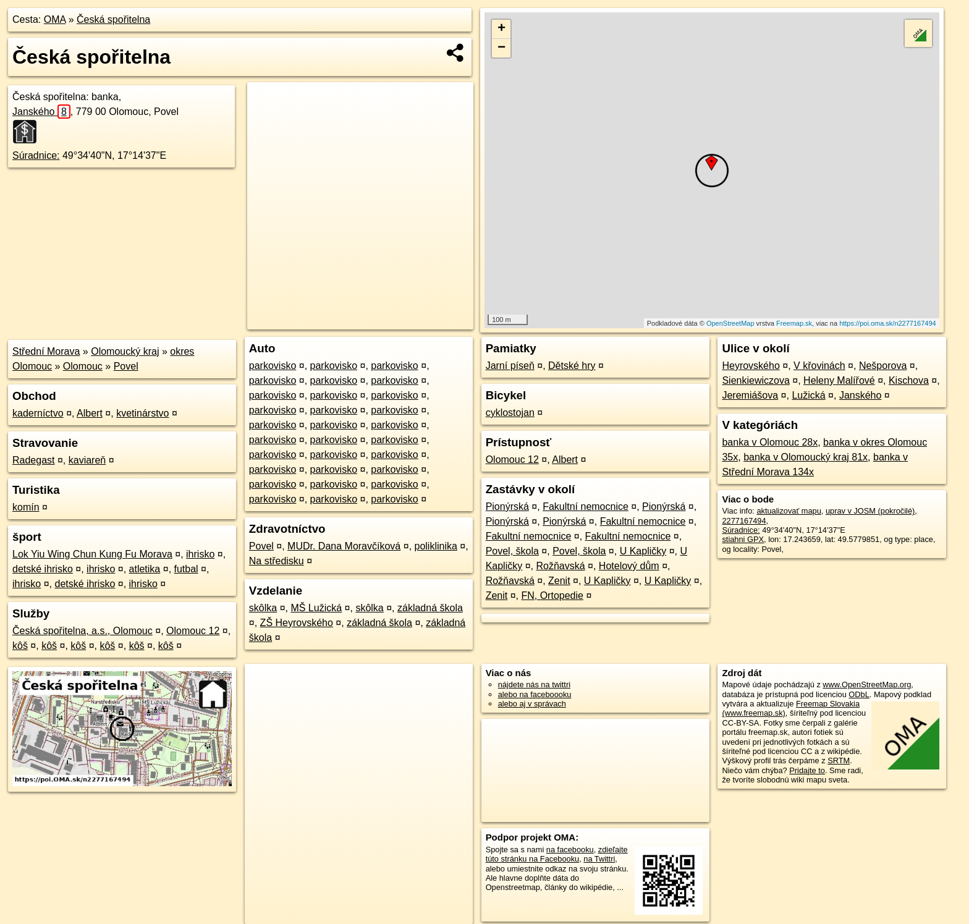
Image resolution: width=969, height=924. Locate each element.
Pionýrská (507, 506)
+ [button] (501, 29)
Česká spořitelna (113, 19)
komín (26, 507)
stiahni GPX (743, 539)
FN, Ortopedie (552, 595)
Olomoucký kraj (125, 351)
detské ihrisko (42, 569)
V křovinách (819, 365)
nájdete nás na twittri (534, 684)
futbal (186, 569)
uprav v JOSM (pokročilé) (870, 510)
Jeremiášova (750, 395)
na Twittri (599, 858)
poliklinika (436, 546)
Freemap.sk (794, 323)
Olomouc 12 (192, 630)
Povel (126, 366)
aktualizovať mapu (788, 510)
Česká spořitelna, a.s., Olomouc (82, 630)
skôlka (263, 608)
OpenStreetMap (730, 323)
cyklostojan (510, 412)
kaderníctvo (38, 413)
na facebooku (570, 849)
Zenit (559, 580)
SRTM (838, 760)
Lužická (808, 395)
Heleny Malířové (839, 380)
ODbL (858, 694)
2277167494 (744, 520)
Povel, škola (512, 551)
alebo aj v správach (532, 703)
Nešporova (883, 365)
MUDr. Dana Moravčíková (343, 546)
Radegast (33, 460)
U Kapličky (643, 551)
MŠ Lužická (316, 608)
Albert (90, 413)
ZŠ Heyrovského (296, 622)
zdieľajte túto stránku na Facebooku (557, 854)
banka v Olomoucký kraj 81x (805, 457)
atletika (145, 569)
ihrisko (200, 554)
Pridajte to (807, 770)
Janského (41, 111)
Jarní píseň (510, 365)
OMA (55, 19)
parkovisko (272, 365)
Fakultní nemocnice (585, 506)
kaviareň (87, 460)
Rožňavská (560, 566)
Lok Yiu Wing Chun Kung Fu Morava (92, 554)
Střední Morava (46, 351)
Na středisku (276, 561)
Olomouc (83, 366)
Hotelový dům (629, 566)
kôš (20, 645)
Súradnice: (36, 155)
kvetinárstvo (142, 413)
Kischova (909, 380)
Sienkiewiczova (755, 380)
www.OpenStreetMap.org (867, 684)
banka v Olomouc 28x (770, 442)
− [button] (501, 48)
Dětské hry (571, 365)
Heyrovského (750, 365)
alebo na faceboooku (535, 694)
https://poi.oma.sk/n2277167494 (887, 323)
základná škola (430, 608)
